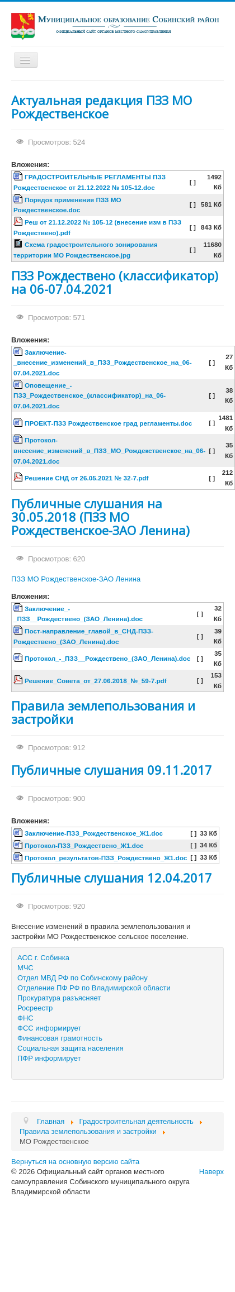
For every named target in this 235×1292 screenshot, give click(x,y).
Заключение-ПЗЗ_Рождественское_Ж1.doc (94, 833)
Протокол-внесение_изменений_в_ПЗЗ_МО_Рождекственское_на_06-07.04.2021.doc (109, 450)
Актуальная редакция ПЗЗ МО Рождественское (101, 107)
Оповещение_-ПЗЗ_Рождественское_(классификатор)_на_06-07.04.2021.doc (89, 395)
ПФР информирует (49, 1058)
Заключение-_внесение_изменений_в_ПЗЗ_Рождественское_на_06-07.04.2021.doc (102, 362)
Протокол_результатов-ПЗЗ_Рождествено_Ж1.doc (106, 857)
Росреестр (35, 1008)
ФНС (25, 1018)
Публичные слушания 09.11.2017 (111, 769)
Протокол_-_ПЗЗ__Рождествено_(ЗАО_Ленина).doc (108, 658)
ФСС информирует (49, 1028)
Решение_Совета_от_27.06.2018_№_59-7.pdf (96, 680)
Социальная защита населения (70, 1048)
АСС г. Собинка (43, 957)
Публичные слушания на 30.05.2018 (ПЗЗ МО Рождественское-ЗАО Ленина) (100, 516)
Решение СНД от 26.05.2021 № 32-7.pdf (86, 477)
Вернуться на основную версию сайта (75, 1161)
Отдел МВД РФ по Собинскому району (82, 978)
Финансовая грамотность (59, 1038)
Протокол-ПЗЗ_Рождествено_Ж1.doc (84, 845)
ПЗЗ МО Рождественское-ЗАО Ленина (75, 579)
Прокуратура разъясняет (59, 998)
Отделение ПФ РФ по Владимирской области (94, 988)
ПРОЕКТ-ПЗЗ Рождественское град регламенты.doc (108, 423)
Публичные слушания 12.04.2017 (111, 877)
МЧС (25, 968)
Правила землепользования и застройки (103, 712)
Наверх (211, 1171)
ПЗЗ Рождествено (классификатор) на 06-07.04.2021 (114, 282)
